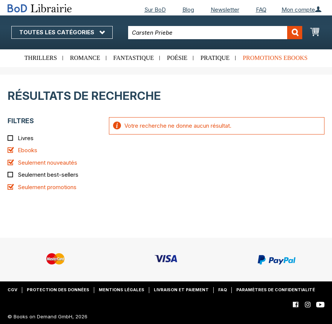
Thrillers (40, 58)
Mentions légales (121, 289)
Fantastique (133, 58)
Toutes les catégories (62, 32)
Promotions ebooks (275, 58)
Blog (188, 9)
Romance (85, 58)
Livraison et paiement (181, 289)
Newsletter (225, 9)
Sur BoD (155, 9)
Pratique (214, 58)
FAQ (261, 9)
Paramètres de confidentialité (275, 289)
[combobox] (215, 32)
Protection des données (58, 289)
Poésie (177, 58)
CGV (12, 289)
